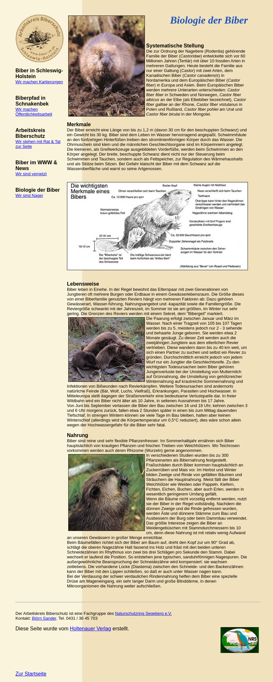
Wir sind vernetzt (31, 173)
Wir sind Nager (29, 195)
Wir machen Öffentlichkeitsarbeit (33, 112)
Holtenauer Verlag (90, 628)
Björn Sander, (44, 618)
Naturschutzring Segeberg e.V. (143, 613)
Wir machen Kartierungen (39, 81)
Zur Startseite (30, 674)
